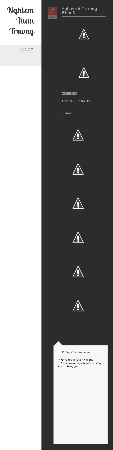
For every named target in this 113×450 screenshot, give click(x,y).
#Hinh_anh (84, 100)
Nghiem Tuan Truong (20, 20)
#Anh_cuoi (68, 100)
